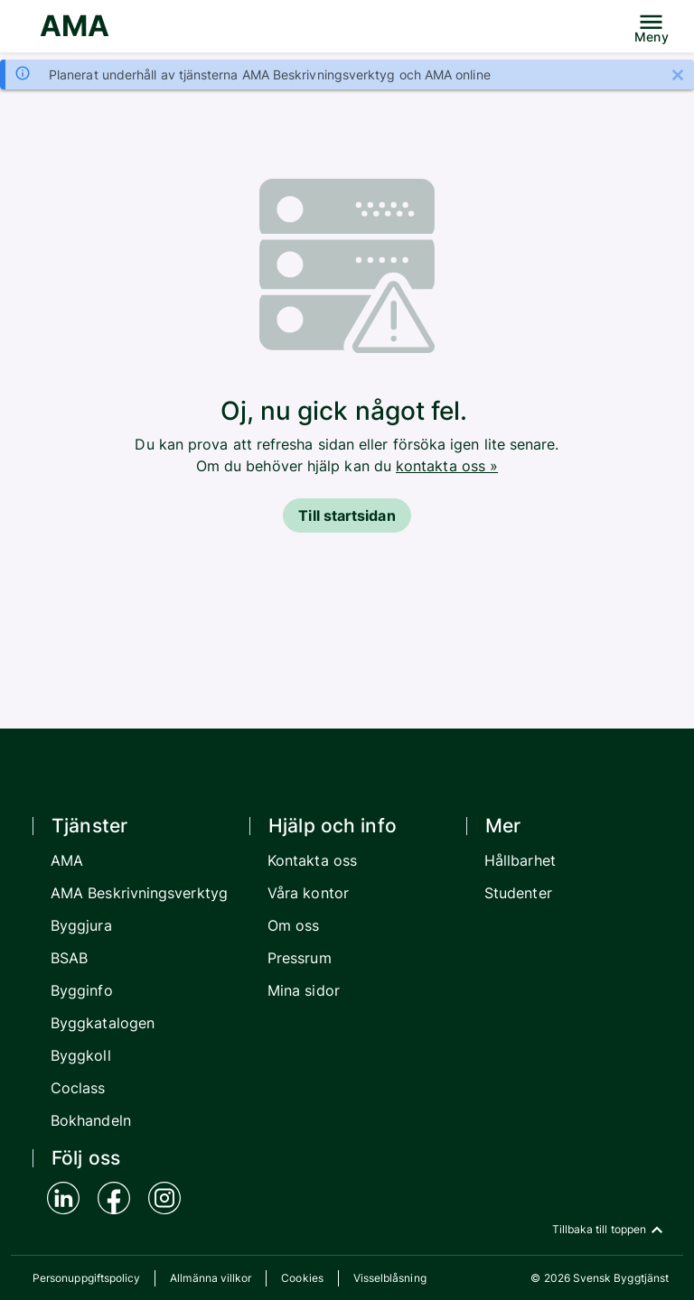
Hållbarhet (520, 860)
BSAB (69, 958)
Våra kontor (308, 893)
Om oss (293, 925)
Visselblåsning (390, 1278)
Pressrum (299, 958)
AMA (74, 25)
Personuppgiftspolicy (86, 1278)
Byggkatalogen (103, 1023)
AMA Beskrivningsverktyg (139, 893)
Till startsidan (346, 515)
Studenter (518, 893)
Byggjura (81, 925)
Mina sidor (303, 990)
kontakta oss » (447, 466)
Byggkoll (81, 1055)
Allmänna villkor (210, 1278)
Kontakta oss (312, 860)
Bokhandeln (91, 1120)
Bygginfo (82, 990)
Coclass (78, 1088)
